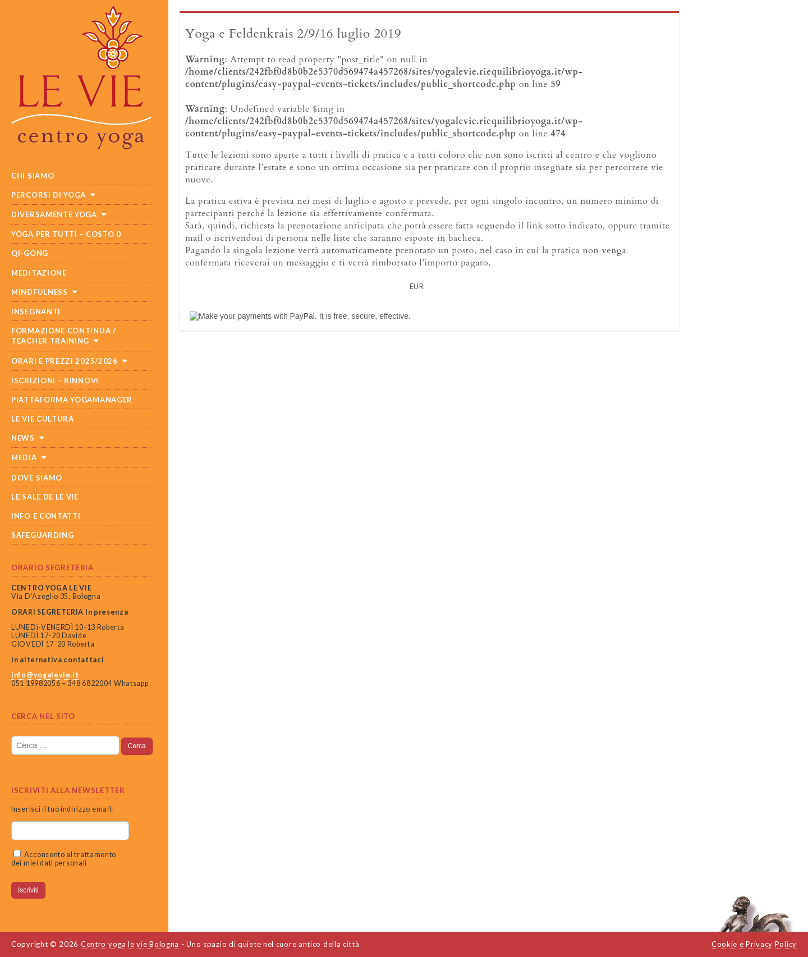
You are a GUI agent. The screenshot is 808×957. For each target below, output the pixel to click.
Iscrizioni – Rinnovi (55, 380)
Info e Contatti (46, 515)
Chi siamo (32, 175)
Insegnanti (36, 311)
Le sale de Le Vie (45, 496)
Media (24, 457)
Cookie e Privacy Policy (754, 944)
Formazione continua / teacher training (63, 335)
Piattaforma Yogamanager (71, 399)
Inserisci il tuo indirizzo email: (62, 809)
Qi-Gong (29, 253)
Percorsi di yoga (48, 194)
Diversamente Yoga (54, 214)
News (23, 437)
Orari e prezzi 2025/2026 (64, 360)
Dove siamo (36, 477)
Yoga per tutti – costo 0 (66, 234)
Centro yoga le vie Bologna (130, 944)
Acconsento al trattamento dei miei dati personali (63, 858)
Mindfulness (39, 291)
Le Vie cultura (42, 418)
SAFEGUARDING (42, 534)
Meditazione (39, 272)
